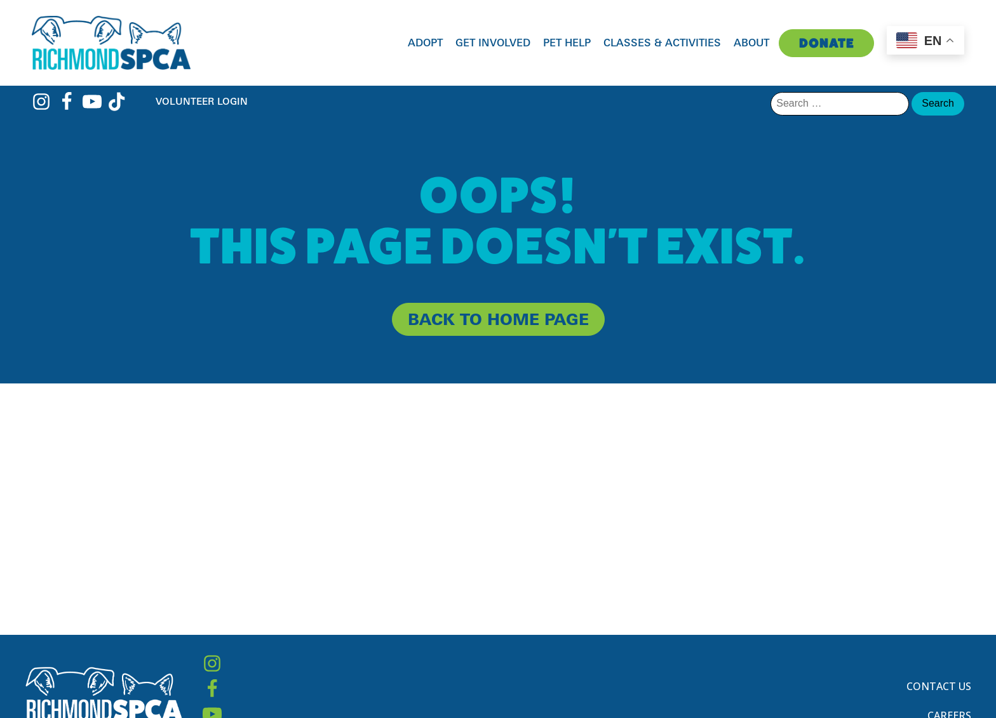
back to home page (498, 319)
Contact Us (938, 686)
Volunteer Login (202, 101)
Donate (826, 43)
